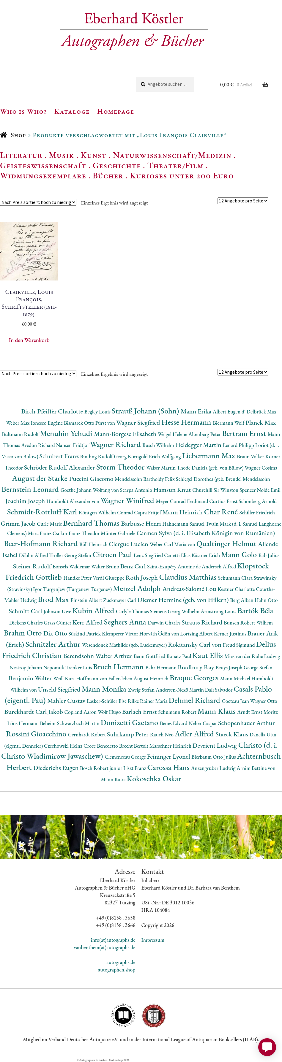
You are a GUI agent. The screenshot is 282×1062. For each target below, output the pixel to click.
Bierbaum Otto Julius (214, 756)
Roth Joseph (142, 577)
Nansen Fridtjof (73, 445)
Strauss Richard (203, 622)
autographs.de (120, 962)
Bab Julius (269, 555)
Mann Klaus (217, 711)
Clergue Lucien (129, 544)
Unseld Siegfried (60, 689)
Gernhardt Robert (87, 734)
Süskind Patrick (85, 633)
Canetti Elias (177, 555)
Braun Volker (251, 456)
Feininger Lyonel (169, 756)
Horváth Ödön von (159, 633)
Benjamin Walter (31, 678)
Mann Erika (197, 411)
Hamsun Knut (172, 489)
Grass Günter (58, 622)
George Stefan (258, 667)
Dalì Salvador (219, 689)
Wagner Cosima (261, 467)
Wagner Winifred (128, 500)
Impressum (153, 939)
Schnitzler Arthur (54, 644)
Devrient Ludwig (215, 745)
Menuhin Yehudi (67, 433)
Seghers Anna (126, 621)
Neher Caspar (203, 723)
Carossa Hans (169, 767)
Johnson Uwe (57, 611)
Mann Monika (105, 689)
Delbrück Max (261, 411)
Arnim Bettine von (256, 768)
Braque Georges (195, 677)
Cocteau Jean (236, 701)
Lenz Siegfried (149, 555)
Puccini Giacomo (92, 478)
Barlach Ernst (140, 711)
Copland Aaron (81, 711)
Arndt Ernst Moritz (257, 711)
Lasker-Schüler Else (107, 701)
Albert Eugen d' (230, 411)
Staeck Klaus (233, 734)
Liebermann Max (209, 455)
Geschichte (117, 165)
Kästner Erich (206, 555)
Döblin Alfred (34, 555)
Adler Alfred (195, 733)
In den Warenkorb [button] (29, 340)
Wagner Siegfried (138, 422)
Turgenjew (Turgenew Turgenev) (78, 589)
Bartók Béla (255, 610)
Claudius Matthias (188, 577)
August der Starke (40, 478)
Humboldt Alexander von (73, 501)
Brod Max (54, 599)
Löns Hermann (23, 723)
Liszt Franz (135, 768)
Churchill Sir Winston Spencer (224, 489)
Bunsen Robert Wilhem (248, 622)
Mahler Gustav (67, 700)
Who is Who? (23, 111)
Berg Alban (242, 600)
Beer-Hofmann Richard (41, 543)
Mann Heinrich (183, 512)
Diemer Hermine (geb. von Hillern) (184, 599)
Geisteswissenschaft (43, 165)
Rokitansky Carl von (195, 644)
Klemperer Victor (120, 633)
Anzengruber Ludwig (214, 768)
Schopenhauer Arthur (246, 723)
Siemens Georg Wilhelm (175, 611)
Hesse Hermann (187, 422)
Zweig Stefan (142, 689)
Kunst (94, 155)
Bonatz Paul (179, 656)
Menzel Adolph (137, 588)
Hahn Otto (266, 600)
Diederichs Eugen (56, 767)
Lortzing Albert (197, 633)
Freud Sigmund (239, 644)
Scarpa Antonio (136, 489)
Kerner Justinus (231, 633)
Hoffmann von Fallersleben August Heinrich (123, 678)
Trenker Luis (79, 667)
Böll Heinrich (93, 544)
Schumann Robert (178, 711)
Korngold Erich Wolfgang (155, 456)
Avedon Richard (38, 445)
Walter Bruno (105, 566)
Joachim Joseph (25, 501)
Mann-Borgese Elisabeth (126, 433)
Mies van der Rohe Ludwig (252, 656)
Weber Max (18, 422)
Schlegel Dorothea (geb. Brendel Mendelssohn (223, 478)
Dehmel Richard (195, 700)
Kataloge (72, 111)
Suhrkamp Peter (128, 734)
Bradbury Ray (196, 667)
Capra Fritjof (148, 512)
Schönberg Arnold (258, 501)
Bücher (108, 175)
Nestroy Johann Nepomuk (37, 667)
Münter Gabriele (118, 533)
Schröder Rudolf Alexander (60, 467)
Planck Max (260, 422)
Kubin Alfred (94, 610)
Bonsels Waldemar (72, 566)
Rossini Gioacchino (37, 733)
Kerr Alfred (88, 622)
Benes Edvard (174, 723)
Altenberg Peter (205, 434)
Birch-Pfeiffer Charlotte (52, 411)
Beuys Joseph (229, 667)
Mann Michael (235, 678)
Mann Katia (114, 779)
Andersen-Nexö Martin (180, 689)
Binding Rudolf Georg (104, 456)
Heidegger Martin (199, 444)
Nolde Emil (269, 489)
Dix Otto (55, 633)
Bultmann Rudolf (21, 434)
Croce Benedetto (101, 745)
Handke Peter (78, 577)
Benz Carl (133, 566)
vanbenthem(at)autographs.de (105, 947)
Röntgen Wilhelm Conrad (106, 512)
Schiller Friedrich (257, 512)
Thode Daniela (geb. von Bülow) (211, 467)
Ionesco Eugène (47, 422)
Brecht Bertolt (134, 745)
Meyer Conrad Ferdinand (182, 501)
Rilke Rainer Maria (148, 701)
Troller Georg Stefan (70, 555)
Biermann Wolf (229, 422)
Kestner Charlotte (237, 589)
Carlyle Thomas (133, 611)
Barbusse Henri (141, 523)
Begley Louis (98, 411)
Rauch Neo (162, 734)
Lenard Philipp (239, 445)
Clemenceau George (126, 756)
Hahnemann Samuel (183, 523)
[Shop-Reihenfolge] (38, 202)
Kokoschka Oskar (154, 778)
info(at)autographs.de (113, 939)
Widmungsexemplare (43, 175)
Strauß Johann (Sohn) (146, 410)
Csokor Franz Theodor (77, 533)
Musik (61, 155)
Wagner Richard (116, 444)
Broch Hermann (119, 666)
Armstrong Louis (219, 611)
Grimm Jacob (19, 523)
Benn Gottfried (150, 656)
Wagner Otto (263, 701)
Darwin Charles (165, 622)
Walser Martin (161, 467)
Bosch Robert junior (101, 768)
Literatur (21, 155)
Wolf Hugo (110, 711)
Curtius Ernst (224, 501)
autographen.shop (116, 969)
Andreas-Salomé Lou (190, 588)
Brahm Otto (23, 632)
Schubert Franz (59, 456)
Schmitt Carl (26, 611)
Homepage (115, 111)
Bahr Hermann (161, 667)
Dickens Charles (26, 622)
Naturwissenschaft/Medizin (172, 155)
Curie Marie (50, 523)
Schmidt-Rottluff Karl (43, 511)
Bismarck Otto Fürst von (90, 422)
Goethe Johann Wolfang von (90, 489)
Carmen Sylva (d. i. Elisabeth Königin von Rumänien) (205, 533)
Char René (222, 511)
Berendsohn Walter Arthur (98, 656)
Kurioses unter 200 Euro (182, 175)
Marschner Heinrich (171, 745)
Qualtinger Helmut (227, 543)
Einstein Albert (86, 600)
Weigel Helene (173, 434)
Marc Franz (40, 533)
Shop (18, 135)
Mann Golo (240, 554)
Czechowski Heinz (64, 745)
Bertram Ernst (245, 433)
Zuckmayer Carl (120, 600)
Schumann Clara (236, 577)
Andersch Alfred (219, 566)
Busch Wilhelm (158, 445)
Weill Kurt (64, 678)
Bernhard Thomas (92, 523)
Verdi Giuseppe (109, 577)
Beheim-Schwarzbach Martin (70, 723)
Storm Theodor (121, 467)
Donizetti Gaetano (130, 722)
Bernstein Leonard (31, 489)
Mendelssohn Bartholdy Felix (145, 478)
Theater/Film (175, 165)
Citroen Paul (113, 554)
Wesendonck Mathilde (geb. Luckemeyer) (125, 644)
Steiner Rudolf (33, 566)
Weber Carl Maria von (173, 544)
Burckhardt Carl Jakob (34, 711)
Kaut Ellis (208, 655)
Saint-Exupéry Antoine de (174, 566)
